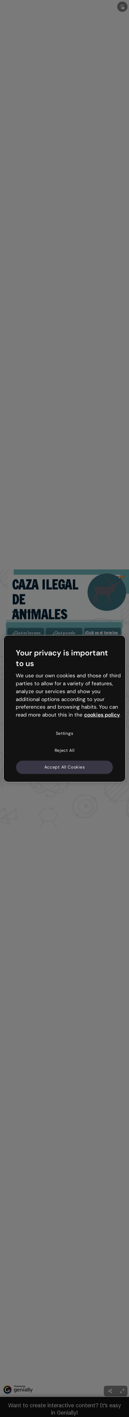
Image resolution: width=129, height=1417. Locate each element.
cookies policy (102, 714)
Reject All (65, 750)
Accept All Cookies (64, 767)
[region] (64, 708)
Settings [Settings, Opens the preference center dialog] (64, 733)
